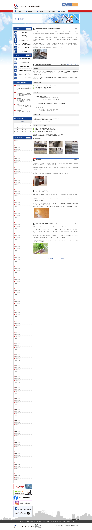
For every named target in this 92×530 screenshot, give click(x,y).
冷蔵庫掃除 (38, 159)
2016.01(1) (17, 409)
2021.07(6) (17, 268)
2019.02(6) (17, 332)
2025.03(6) (17, 171)
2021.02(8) (17, 279)
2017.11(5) (17, 365)
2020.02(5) (17, 305)
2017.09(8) (17, 369)
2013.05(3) (17, 470)
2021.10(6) (17, 261)
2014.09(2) (17, 444)
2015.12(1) (17, 411)
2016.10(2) (17, 393)
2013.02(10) (17, 477)
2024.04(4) (17, 195)
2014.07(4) (17, 448)
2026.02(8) (17, 147)
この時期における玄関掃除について (44, 191)
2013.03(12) (17, 475)
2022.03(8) (17, 250)
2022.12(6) (17, 230)
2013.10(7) (17, 466)
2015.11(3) (17, 413)
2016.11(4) (17, 391)
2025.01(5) (17, 175)
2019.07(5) (17, 321)
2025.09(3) (17, 158)
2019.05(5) (17, 325)
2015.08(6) (17, 420)
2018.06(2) (17, 349)
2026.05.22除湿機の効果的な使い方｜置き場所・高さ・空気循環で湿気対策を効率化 (24, 87)
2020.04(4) (17, 301)
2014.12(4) (17, 437)
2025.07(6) (17, 162)
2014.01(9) (17, 459)
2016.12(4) (17, 389)
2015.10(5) (17, 415)
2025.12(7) (17, 151)
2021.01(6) (17, 281)
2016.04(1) (17, 402)
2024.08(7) (17, 186)
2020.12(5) (17, 283)
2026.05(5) (17, 140)
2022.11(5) (17, 233)
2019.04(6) (17, 327)
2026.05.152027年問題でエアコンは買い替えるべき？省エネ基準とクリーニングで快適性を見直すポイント (24, 100)
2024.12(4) (17, 178)
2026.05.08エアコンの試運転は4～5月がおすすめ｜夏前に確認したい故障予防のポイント (24, 112)
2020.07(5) (17, 294)
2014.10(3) (17, 442)
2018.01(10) (17, 360)
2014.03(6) (17, 455)
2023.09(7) (17, 211)
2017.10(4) (17, 367)
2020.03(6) (17, 303)
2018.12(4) (17, 336)
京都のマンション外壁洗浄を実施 (43, 64)
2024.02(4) (17, 200)
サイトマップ (73, 521)
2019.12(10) (17, 310)
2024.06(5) (17, 191)
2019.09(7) (17, 316)
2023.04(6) (17, 222)
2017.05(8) (17, 378)
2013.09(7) (17, 468)
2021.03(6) (17, 277)
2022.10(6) (17, 235)
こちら (42, 138)
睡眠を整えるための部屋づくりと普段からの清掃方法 (48, 28)
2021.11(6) (17, 259)
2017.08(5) (17, 371)
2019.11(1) (17, 312)
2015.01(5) (17, 435)
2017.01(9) (17, 387)
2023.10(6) (17, 208)
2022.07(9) (17, 241)
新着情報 (64, 521)
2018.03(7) (17, 356)
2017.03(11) (17, 382)
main (56, 258)
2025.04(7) (17, 169)
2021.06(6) (17, 270)
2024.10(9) (17, 182)
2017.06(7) (17, 376)
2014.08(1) (17, 446)
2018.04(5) (17, 354)
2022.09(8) (17, 237)
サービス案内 (27, 521)
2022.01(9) (17, 255)
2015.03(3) (17, 431)
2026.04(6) (17, 142)
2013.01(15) (17, 479)
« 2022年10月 (50, 258)
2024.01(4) (17, 202)
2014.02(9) (17, 457)
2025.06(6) (17, 164)
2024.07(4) (17, 189)
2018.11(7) (17, 338)
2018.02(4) (17, 358)
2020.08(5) (17, 292)
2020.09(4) (17, 290)
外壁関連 (68, 64)
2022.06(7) (17, 244)
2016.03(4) (17, 404)
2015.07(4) (17, 422)
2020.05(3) (17, 299)
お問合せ (68, 521)
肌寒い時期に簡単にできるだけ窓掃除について (46, 223)
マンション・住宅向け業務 (74, 64)
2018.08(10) (17, 345)
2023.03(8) (17, 224)
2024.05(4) (17, 193)
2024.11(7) (17, 180)
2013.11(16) (17, 464)
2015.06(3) (17, 424)
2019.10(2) (17, 314)
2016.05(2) (17, 400)
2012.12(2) (17, 481)
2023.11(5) (17, 206)
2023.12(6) (17, 204)
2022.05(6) (17, 246)
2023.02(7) (17, 226)
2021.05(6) (17, 272)
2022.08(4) (17, 239)
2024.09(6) (17, 184)
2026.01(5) (17, 149)
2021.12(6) (17, 257)
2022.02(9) (17, 252)
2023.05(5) (17, 219)
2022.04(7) (17, 248)
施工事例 (21, 521)
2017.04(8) (17, 380)
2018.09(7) (17, 343)
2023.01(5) (17, 228)
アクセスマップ (53, 521)
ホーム (18, 521)
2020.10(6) (17, 288)
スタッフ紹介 (59, 521)
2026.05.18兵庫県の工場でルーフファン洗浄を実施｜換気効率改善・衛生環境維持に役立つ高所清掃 (24, 94)
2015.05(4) (17, 426)
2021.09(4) (17, 263)
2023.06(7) (17, 217)
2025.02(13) (17, 173)
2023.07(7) (17, 215)
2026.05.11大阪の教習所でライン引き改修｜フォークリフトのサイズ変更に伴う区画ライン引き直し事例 (24, 106)
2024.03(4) (17, 197)
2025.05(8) (17, 167)
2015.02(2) (17, 433)
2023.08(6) (17, 213)
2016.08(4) (17, 398)
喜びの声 (44, 521)
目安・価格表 (39, 521)
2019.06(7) (17, 323)
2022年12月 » (61, 258)
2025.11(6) (17, 153)
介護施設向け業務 (32, 521)
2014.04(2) (17, 453)
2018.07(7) (17, 347)
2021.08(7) (17, 266)
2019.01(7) (17, 334)
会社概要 (48, 521)
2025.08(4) (17, 160)
